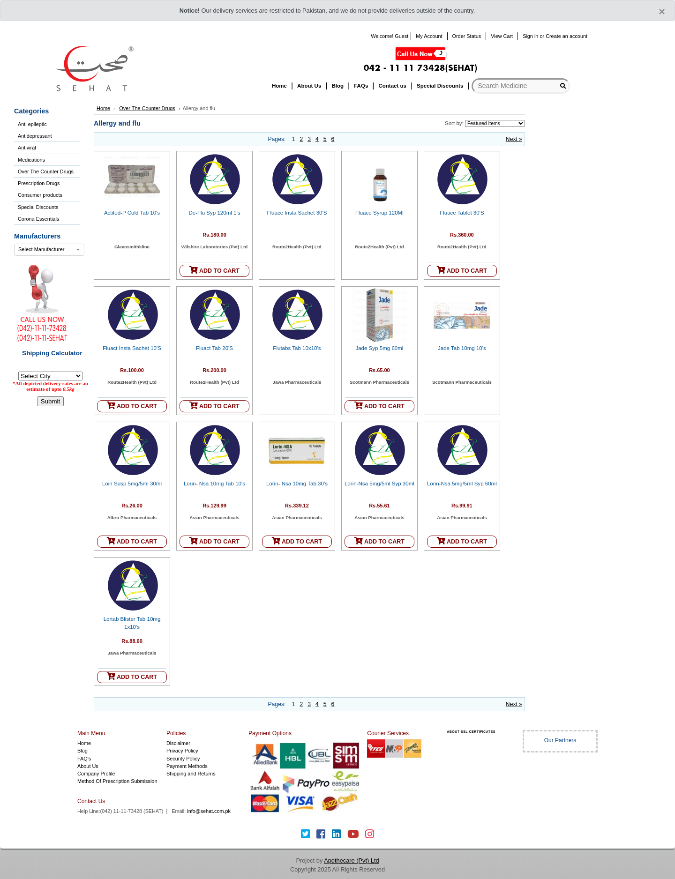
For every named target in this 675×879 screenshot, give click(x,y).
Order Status (466, 36)
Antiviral (27, 147)
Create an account (566, 36)
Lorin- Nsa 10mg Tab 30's (297, 483)
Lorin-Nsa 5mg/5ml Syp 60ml (462, 483)
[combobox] (49, 250)
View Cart (502, 36)
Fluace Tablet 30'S (462, 213)
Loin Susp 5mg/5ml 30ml (132, 483)
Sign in (530, 36)
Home (103, 108)
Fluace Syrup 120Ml (379, 213)
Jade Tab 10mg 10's (462, 348)
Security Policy (183, 758)
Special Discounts (38, 207)
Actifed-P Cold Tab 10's (132, 213)
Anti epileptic (32, 124)
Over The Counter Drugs (46, 171)
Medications (31, 160)
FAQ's (84, 758)
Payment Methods (187, 766)
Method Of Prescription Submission (117, 781)
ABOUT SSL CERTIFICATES (471, 731)
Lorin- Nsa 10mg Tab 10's (214, 483)
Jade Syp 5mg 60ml (379, 348)
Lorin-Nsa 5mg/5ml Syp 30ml (379, 483)
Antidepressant (35, 136)
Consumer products (40, 195)
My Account (429, 36)
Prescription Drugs (39, 183)
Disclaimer (178, 743)
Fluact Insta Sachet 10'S (132, 348)
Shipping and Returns (191, 773)
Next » (514, 139)
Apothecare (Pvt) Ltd (351, 860)
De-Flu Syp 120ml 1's (214, 213)
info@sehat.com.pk (209, 811)
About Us (87, 766)
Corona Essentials (38, 219)
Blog (82, 750)
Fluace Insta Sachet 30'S (297, 213)
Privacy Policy (182, 750)
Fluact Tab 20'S (214, 348)
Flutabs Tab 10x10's (297, 348)
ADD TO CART (214, 270)
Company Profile (96, 773)
